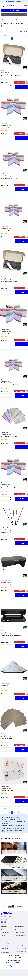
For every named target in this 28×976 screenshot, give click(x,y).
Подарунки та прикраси (20, 948)
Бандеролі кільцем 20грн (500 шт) (9, 281)
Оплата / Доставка (5, 932)
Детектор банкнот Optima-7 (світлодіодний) (11, 635)
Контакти (3, 938)
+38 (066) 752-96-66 (14, 955)
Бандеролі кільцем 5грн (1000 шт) (9, 436)
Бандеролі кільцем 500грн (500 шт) (9, 333)
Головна (3, 19)
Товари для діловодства (20, 951)
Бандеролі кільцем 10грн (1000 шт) (9, 178)
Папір (16, 930)
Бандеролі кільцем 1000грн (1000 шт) (10, 76)
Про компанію (4, 930)
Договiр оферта (4, 973)
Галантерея (17, 938)
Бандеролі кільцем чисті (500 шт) (9, 487)
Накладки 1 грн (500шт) (6, 738)
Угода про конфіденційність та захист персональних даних (12, 969)
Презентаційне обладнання (4, 949)
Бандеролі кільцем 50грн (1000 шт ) (9, 384)
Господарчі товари (5, 952)
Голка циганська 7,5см (6, 532)
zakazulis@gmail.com (14, 960)
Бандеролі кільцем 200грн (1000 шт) (9, 230)
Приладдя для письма (20, 935)
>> (20, 39)
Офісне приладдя (10, 19)
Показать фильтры (23, 31)
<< (7, 39)
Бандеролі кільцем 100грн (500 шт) (9, 127)
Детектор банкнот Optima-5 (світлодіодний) (11, 584)
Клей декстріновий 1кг (6, 687)
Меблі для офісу (19, 943)
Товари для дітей (19, 945)
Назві (22, 35)
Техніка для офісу (5, 945)
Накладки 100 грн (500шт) (7, 790)
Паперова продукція (19, 932)
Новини (3, 935)
